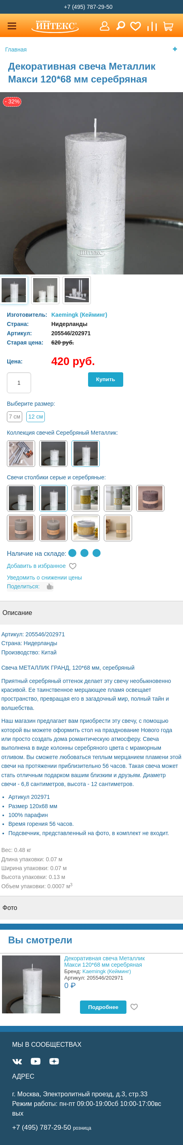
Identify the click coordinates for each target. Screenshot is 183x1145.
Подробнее (103, 1007)
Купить (105, 379)
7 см (14, 416)
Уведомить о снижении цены (44, 577)
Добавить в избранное (36, 566)
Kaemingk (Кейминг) (79, 315)
